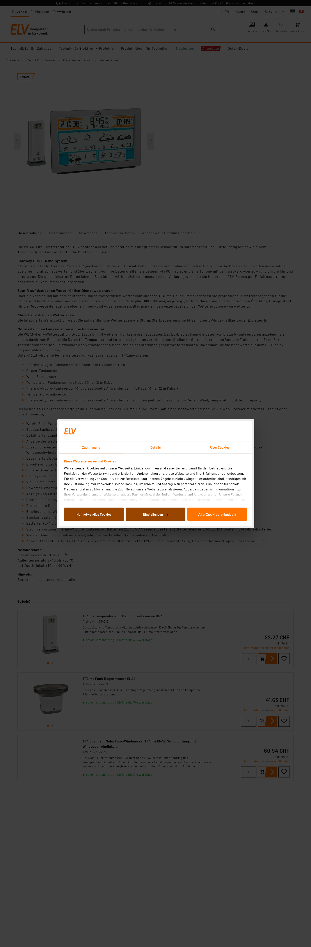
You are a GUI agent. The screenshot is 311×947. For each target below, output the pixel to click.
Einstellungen (155, 514)
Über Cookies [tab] (219, 447)
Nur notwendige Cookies (93, 514)
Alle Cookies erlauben (217, 514)
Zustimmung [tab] (91, 447)
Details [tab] (155, 447)
